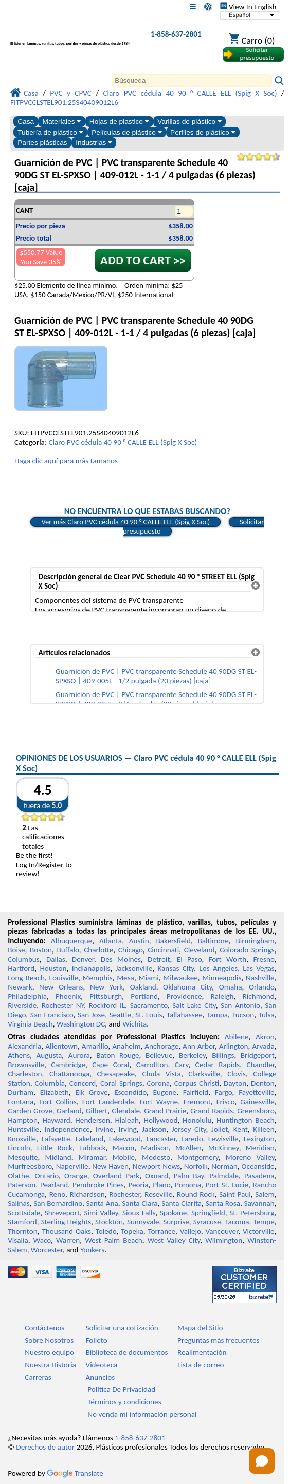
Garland (69, 1110)
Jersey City (189, 1129)
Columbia (49, 1083)
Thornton (22, 1231)
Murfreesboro (30, 1166)
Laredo (192, 1138)
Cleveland (199, 950)
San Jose (91, 1014)
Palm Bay (189, 1175)
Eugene (165, 1092)
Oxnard (156, 1175)
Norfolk (196, 1166)
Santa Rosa (223, 1203)
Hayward (56, 1120)
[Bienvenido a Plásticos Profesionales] (70, 36)
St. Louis (148, 1014)
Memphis (98, 977)
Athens (19, 1055)
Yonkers (92, 1249)
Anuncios (100, 1377)
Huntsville (23, 1129)
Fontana (20, 1101)
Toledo (106, 1231)
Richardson (86, 1194)
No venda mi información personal (141, 1414)
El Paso (189, 959)
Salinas (18, 1203)
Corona (158, 1083)
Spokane (173, 1212)
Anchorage (161, 1046)
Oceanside (257, 1166)
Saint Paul (235, 1194)
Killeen (263, 1129)
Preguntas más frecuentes (218, 1340)
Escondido (130, 1092)
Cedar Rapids (217, 1064)
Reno (57, 1194)
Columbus (24, 959)
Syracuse (207, 1221)
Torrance (162, 1231)
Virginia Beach (30, 1024)
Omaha (230, 987)
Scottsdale (24, 1212)
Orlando (262, 987)
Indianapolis (91, 968)
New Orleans (61, 987)
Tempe (263, 1221)
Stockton (109, 1221)
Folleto (96, 1340)
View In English (248, 6)
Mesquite (23, 1157)
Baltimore (213, 940)
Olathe (18, 1175)
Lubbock (92, 1147)
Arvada (263, 1046)
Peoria (138, 1184)
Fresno (263, 959)
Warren (68, 1240)
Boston (41, 950)
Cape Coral (110, 1064)
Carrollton (152, 1064)
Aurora (79, 1055)
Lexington (259, 1138)
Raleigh (221, 996)
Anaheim (126, 1046)
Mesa (125, 977)
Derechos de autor (45, 1447)
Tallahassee (185, 1014)
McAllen (188, 1147)
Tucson (243, 1014)
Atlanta (110, 940)
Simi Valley (101, 1212)
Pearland (54, 1184)
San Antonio (240, 1005)
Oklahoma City (187, 987)
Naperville (72, 1166)
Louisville (63, 977)
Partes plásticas (42, 142)
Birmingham (255, 940)
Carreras (38, 1377)
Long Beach (26, 977)
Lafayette (55, 1138)
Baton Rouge (117, 1055)
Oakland (143, 987)
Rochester (124, 1194)
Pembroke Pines (98, 1184)
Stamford (22, 1221)
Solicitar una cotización (122, 1327)
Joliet (219, 1129)
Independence (67, 1129)
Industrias (94, 142)
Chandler (260, 1064)
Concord (82, 1083)
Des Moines (121, 959)
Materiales (62, 121)
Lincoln (19, 1147)
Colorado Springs (247, 950)
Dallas (55, 959)
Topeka (132, 1231)
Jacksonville (133, 968)
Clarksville (204, 1073)
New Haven (110, 1166)
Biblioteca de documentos (127, 1352)
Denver (83, 959)
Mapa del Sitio (200, 1327)
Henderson (92, 1120)
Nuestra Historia (50, 1364)
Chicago (130, 950)
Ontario (46, 1175)
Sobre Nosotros (49, 1340)
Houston (53, 968)
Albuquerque (71, 940)
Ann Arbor (199, 1046)
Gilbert (96, 1110)
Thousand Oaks (66, 1231)
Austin (139, 940)
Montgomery (198, 1157)
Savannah (259, 1203)
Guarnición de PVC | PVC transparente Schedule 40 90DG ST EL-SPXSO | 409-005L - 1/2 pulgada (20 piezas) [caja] (156, 676)
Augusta (49, 1055)
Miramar (92, 1157)
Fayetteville (257, 1092)
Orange (75, 1175)
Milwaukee (180, 977)
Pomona (188, 1184)
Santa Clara (139, 1203)
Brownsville (26, 1064)
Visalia (18, 1240)
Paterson (21, 1184)
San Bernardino (57, 1203)
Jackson (154, 1129)
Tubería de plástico (50, 132)
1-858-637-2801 (176, 34)
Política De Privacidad (121, 1389)
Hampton (23, 1120)
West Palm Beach (113, 1240)
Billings (223, 1055)
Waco (42, 1240)
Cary (182, 1064)
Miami (148, 977)
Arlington (233, 1046)
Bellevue (159, 1055)
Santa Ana (102, 1203)
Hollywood (160, 1120)
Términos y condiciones (124, 1401)
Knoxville (22, 1138)
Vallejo (190, 1231)
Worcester (47, 1249)
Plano (161, 1184)
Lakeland (89, 1138)
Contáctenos (44, 1327)
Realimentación (201, 1352)
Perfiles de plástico (202, 132)
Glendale (126, 1110)
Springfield (208, 1212)
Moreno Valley (250, 1157)
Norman (224, 1166)
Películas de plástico (126, 132)
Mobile (124, 1157)
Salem (264, 1194)
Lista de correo (200, 1364)
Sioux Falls (138, 1212)
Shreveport (62, 1212)
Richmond (259, 996)
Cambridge (68, 1064)
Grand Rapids (211, 1110)
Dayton (235, 1083)
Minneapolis (221, 977)
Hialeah (127, 1120)
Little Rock (54, 1147)
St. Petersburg (251, 1212)
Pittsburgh (105, 996)
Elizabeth (54, 1092)
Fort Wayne (159, 1101)
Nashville (260, 977)
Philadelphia (27, 996)
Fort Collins (58, 1101)
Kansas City (175, 968)
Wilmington (223, 1240)
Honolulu (197, 1120)
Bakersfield (173, 940)
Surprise (176, 1221)
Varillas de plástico (189, 121)
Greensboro (255, 1110)
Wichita (134, 1024)
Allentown (61, 1046)
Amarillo (95, 1046)
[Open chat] (262, 1461)
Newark (20, 987)
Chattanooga (69, 1073)
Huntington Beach (245, 1120)
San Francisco (52, 1014)
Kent (240, 1129)
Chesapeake (116, 1073)
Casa (25, 121)
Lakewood (125, 1138)
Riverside (22, 1005)
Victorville (259, 1231)
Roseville (158, 1194)
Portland (144, 996)
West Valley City (174, 1240)
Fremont (197, 1101)
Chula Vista (161, 1073)
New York (106, 987)
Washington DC (81, 1024)
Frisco (225, 1101)
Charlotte (98, 950)
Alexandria (24, 1046)
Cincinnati (163, 950)
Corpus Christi (196, 1083)
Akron (265, 1036)
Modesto (156, 1157)
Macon (124, 1147)
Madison (155, 1147)
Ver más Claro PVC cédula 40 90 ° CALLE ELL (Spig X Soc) (125, 521)
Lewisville (223, 1138)
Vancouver (222, 1231)
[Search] (192, 80)
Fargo (223, 1092)
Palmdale (224, 1175)
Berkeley (192, 1055)
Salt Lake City (193, 1005)
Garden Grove (30, 1110)
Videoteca (102, 1364)
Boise (16, 950)
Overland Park (116, 1175)
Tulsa (267, 1014)
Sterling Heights (66, 1221)
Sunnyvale (143, 1221)
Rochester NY (63, 1005)
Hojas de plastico (119, 121)
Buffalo (68, 950)
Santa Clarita (181, 1203)
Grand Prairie (165, 1110)
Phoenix (68, 996)
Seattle (120, 1014)
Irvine (104, 1129)
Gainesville (257, 1101)
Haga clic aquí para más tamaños (66, 460)
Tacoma (237, 1221)
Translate (75, 1473)
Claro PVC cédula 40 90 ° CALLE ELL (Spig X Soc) (122, 442)
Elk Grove (91, 1092)
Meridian (260, 1147)
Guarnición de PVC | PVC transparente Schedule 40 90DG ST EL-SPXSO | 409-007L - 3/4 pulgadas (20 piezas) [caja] (156, 699)
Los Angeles (218, 968)
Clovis (236, 1073)
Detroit (159, 959)
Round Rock (196, 1194)
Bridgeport (258, 1055)
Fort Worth (228, 959)
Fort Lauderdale (108, 1101)
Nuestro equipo (49, 1352)
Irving (128, 1129)
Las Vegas (258, 968)
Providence (184, 996)
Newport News (156, 1166)
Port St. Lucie (227, 1184)
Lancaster (160, 1138)
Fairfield (196, 1092)
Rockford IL (107, 1005)
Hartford (21, 968)
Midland (58, 1157)
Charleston (25, 1073)
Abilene (237, 1036)
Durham (20, 1092)
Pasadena (259, 1175)
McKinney (223, 1147)
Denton (263, 1083)
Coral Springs (121, 1083)
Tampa (217, 1014)
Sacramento (149, 1005)
